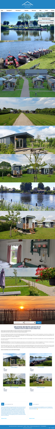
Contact (46, 10)
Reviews (52, 10)
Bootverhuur (18, 10)
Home (2, 10)
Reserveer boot (46, 19)
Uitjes (40, 10)
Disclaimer (52, 427)
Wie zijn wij (34, 10)
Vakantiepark (9, 10)
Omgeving (26, 10)
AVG (49, 427)
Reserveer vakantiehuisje (46, 22)
